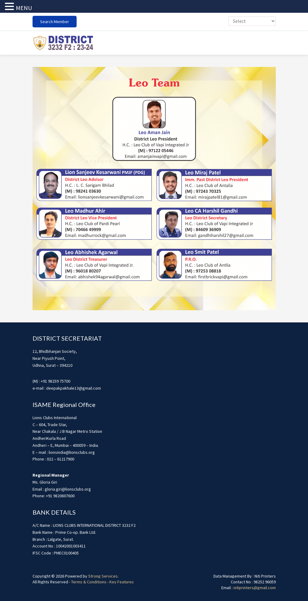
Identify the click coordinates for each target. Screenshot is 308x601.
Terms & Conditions (88, 582)
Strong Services (103, 576)
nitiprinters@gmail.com (255, 587)
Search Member (54, 21)
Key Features (121, 582)
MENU (24, 8)
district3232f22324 (63, 42)
